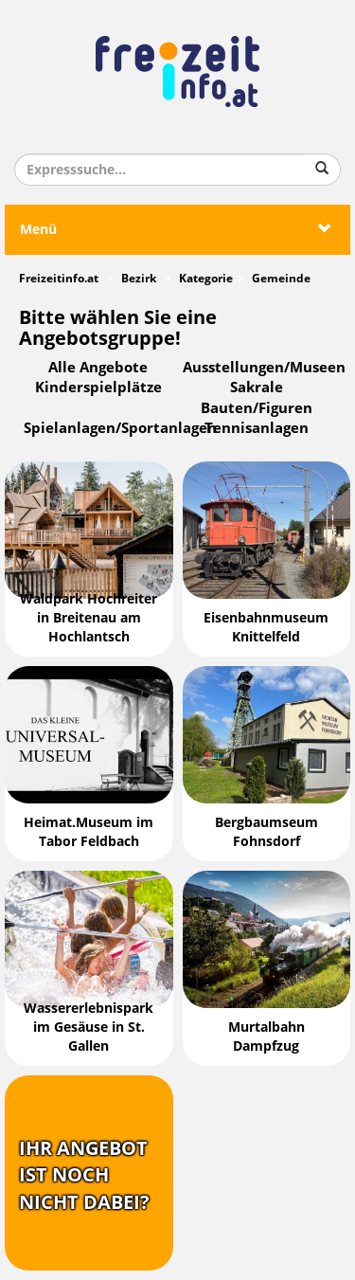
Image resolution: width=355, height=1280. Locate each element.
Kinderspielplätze (98, 387)
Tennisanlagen (256, 428)
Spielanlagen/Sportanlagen (120, 428)
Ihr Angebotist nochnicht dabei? (84, 1175)
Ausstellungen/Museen (264, 367)
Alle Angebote (98, 367)
